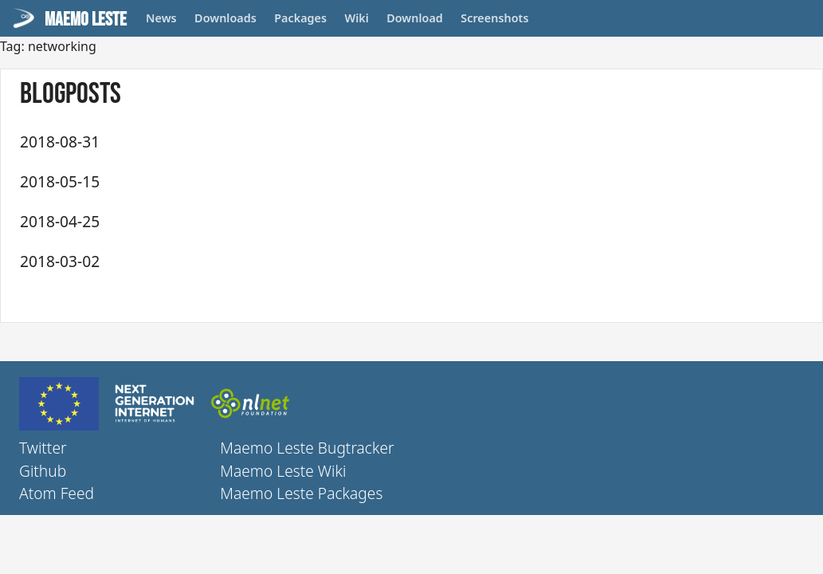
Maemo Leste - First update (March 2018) (264, 260)
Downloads (225, 18)
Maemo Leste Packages (301, 493)
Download (414, 18)
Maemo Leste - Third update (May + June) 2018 (280, 180)
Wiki (357, 18)
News (161, 18)
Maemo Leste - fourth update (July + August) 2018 (296, 141)
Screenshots (494, 18)
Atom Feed (56, 493)
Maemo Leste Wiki (283, 471)
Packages (300, 18)
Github (42, 471)
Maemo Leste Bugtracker (307, 447)
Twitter (43, 447)
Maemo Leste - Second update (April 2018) (267, 220)
